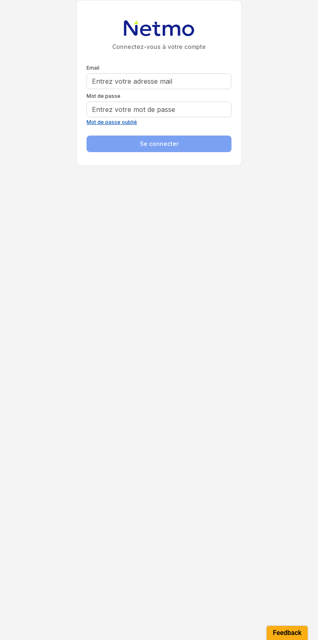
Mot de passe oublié (112, 122)
